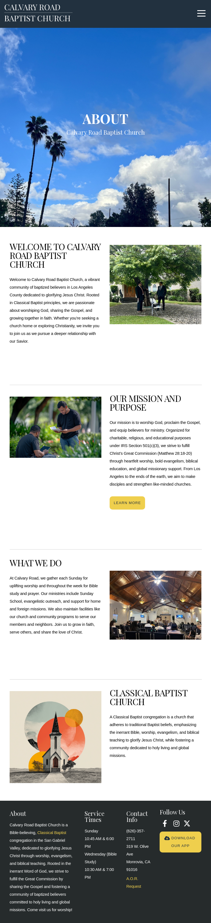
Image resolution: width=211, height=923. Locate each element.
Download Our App (179, 842)
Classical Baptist (51, 832)
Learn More (127, 503)
